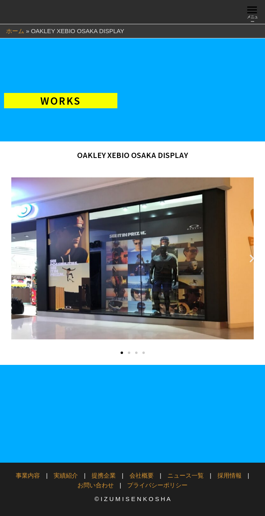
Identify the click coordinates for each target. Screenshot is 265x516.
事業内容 (28, 475)
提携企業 (104, 475)
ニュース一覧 (185, 475)
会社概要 (141, 475)
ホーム (15, 30)
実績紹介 (66, 475)
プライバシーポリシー (157, 485)
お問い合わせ (95, 485)
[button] (13, 258)
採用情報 (229, 475)
